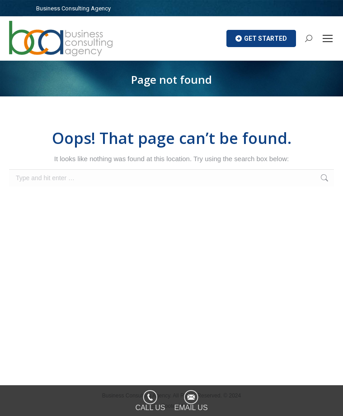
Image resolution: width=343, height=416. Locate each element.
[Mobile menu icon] (327, 38)
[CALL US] (150, 400)
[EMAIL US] (191, 400)
